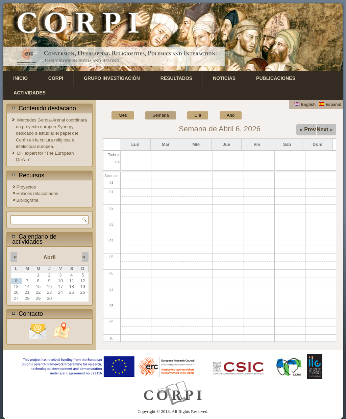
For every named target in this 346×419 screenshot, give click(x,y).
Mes (123, 115)
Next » (325, 129)
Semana (164, 114)
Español (330, 104)
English (305, 104)
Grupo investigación (112, 78)
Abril (49, 257)
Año (230, 115)
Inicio (20, 78)
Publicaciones (275, 78)
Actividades (30, 92)
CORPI (55, 78)
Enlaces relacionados (37, 193)
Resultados (176, 78)
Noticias (224, 78)
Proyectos (26, 187)
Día (197, 115)
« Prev (308, 129)
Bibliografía (28, 200)
